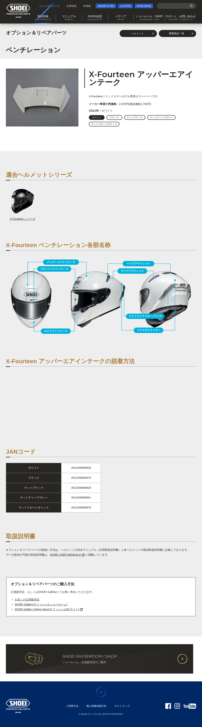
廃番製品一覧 (176, 33)
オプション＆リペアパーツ (36, 32)
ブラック (114, 117)
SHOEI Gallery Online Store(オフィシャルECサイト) (49, 609)
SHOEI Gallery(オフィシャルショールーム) (41, 604)
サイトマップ (122, 705)
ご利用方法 (72, 705)
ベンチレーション (33, 50)
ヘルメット (137, 33)
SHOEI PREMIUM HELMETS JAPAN (18, 11)
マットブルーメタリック (104, 124)
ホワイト (96, 117)
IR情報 (87, 6)
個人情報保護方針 (96, 705)
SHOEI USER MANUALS (67, 554)
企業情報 (71, 6)
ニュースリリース (49, 6)
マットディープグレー (161, 117)
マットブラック (134, 117)
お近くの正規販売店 (27, 599)
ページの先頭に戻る (101, 692)
